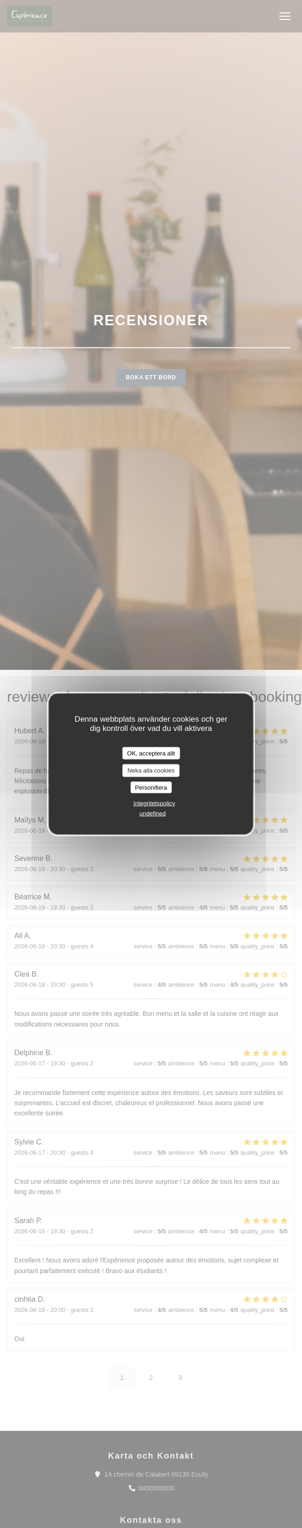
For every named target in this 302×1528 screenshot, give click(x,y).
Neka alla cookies (151, 770)
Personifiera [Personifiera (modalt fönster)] (151, 787)
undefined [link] (152, 813)
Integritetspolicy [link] (154, 803)
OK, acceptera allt (151, 752)
